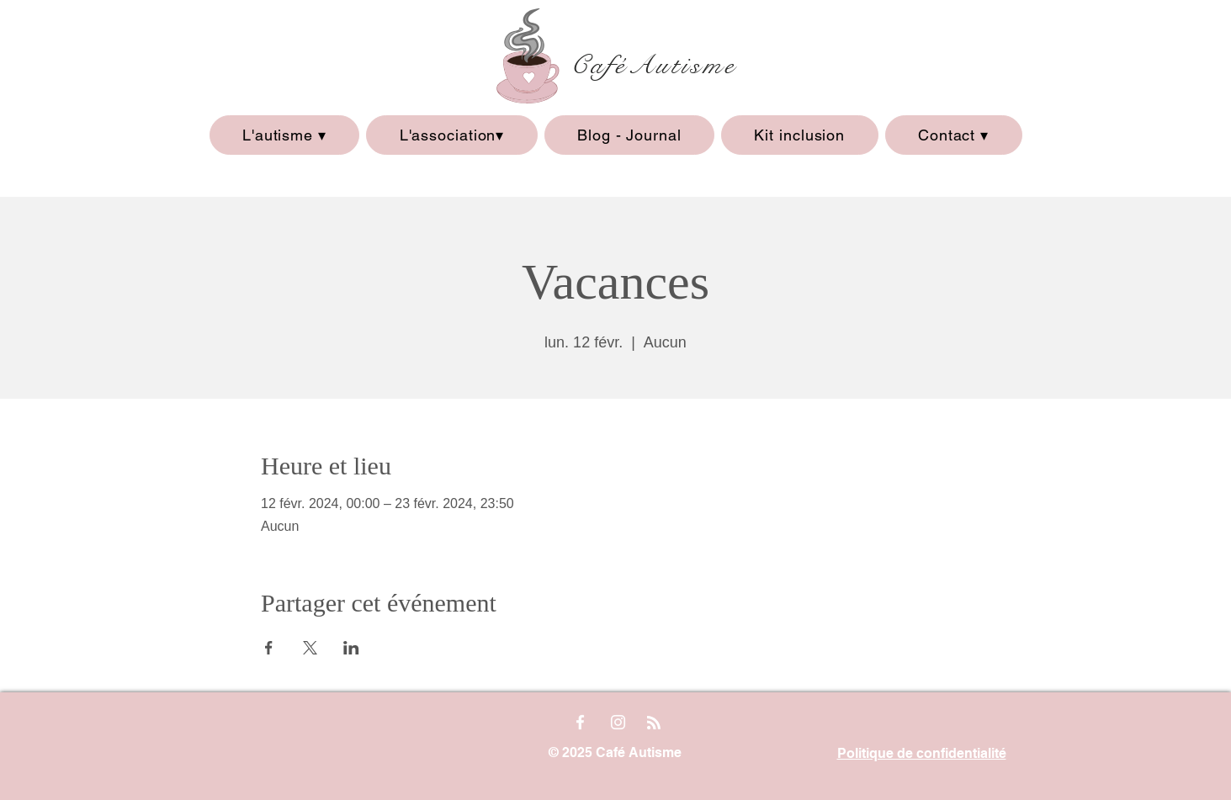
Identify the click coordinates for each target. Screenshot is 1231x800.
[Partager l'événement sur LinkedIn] (351, 647)
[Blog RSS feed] (654, 723)
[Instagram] (618, 722)
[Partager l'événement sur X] (310, 647)
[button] (285, 135)
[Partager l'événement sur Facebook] (269, 647)
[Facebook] (580, 722)
